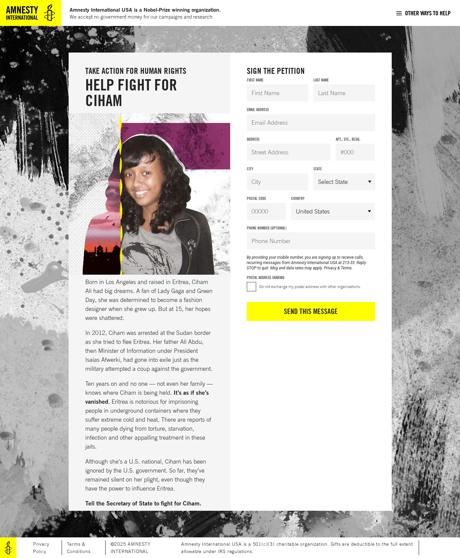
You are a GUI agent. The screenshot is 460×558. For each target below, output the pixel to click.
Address (253, 139)
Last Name (321, 79)
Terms (346, 268)
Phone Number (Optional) (266, 227)
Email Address (258, 109)
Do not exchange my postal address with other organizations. (310, 286)
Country (297, 198)
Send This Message (311, 311)
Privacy (330, 268)
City (250, 168)
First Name (255, 79)
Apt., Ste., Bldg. (348, 139)
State (317, 168)
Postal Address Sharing (265, 277)
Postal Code (256, 198)
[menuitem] (423, 13)
